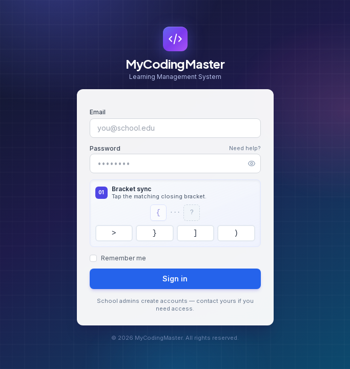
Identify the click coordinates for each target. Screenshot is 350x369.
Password (105, 148)
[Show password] (251, 163)
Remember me (123, 258)
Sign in (175, 278)
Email (98, 112)
